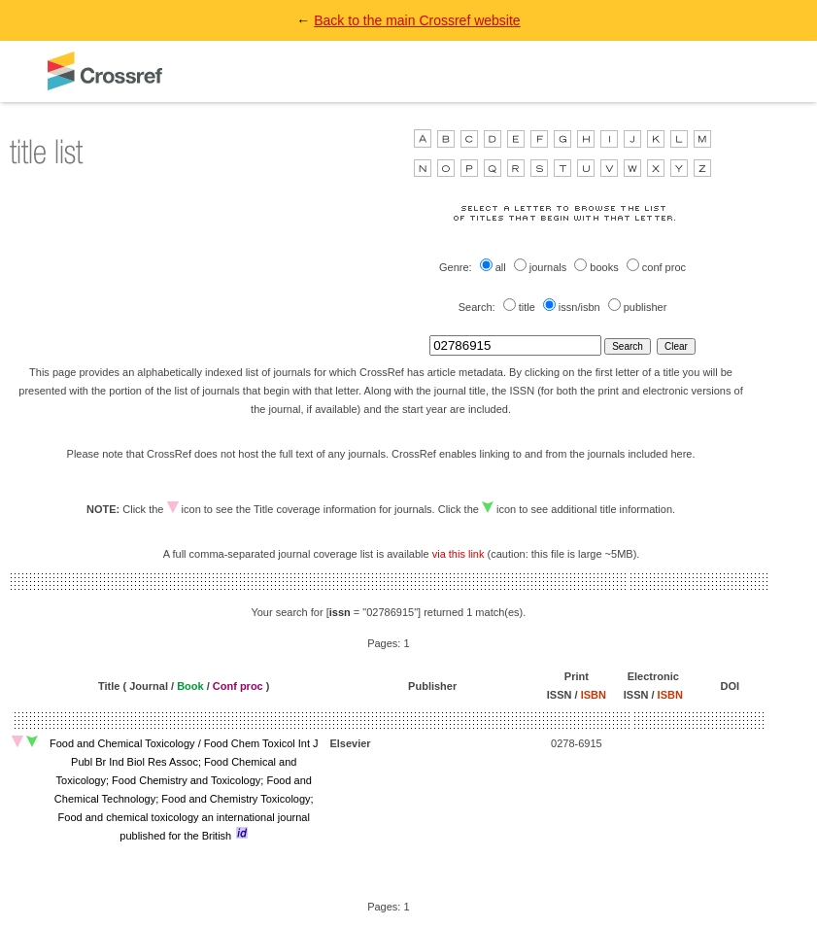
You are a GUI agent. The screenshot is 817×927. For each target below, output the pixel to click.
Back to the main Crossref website (417, 20)
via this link (458, 554)
